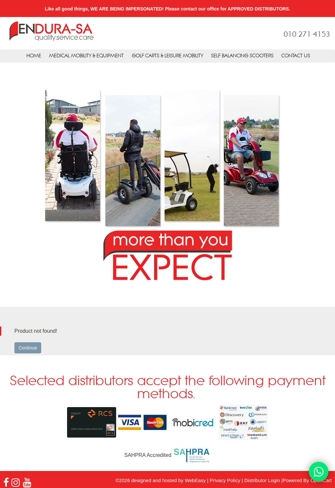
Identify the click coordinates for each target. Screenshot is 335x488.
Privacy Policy (225, 480)
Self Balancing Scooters (242, 56)
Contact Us (295, 56)
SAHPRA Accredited (167, 455)
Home (33, 56)
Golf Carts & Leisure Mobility (167, 56)
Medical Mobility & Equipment (86, 56)
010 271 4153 (307, 34)
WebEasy (195, 480)
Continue (28, 347)
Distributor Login (262, 480)
